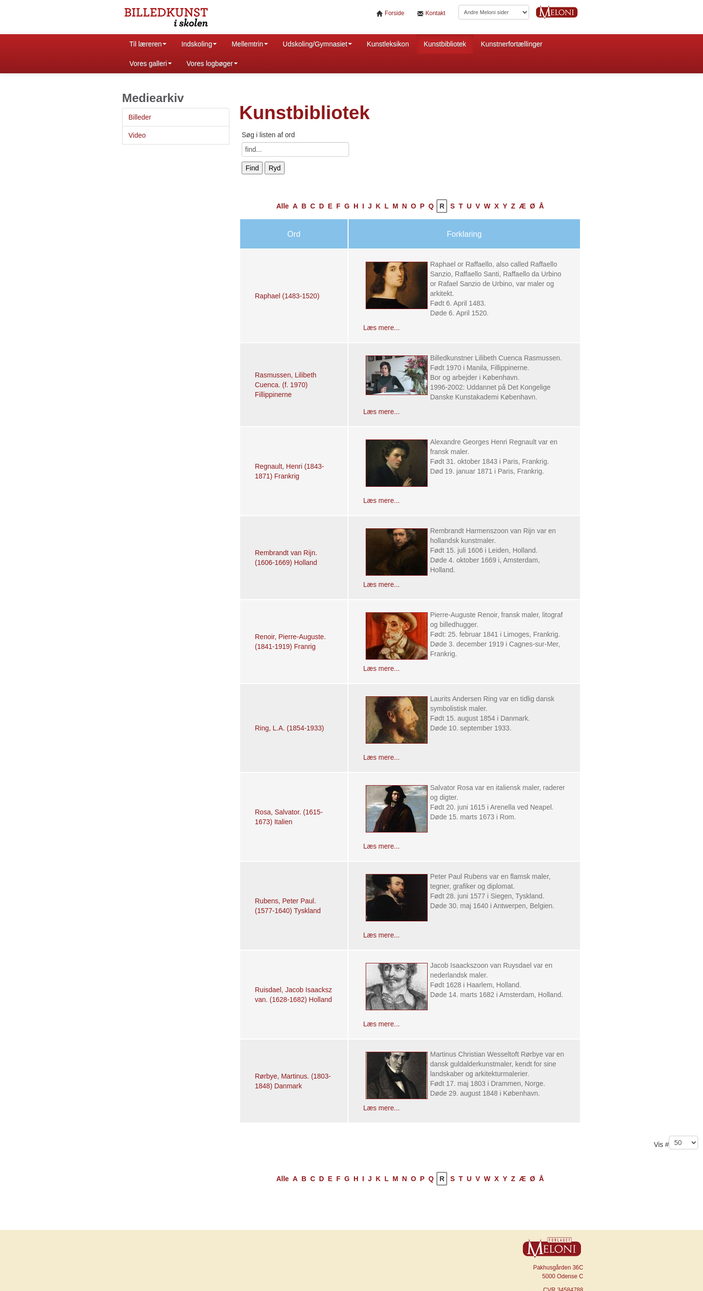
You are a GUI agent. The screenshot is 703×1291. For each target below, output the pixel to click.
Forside (390, 13)
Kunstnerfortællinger (511, 44)
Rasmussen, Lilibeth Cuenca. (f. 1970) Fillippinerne (285, 384)
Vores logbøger (212, 63)
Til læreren (147, 44)
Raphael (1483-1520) (287, 296)
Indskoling (199, 44)
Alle (282, 206)
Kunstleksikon (388, 44)
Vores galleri (150, 63)
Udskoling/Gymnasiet (317, 44)
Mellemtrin (249, 44)
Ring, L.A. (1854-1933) (289, 728)
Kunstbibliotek (445, 44)
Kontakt (431, 13)
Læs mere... (381, 328)
